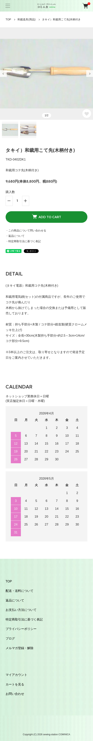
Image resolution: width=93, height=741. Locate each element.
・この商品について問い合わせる (26, 230)
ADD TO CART (46, 216)
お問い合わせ (15, 693)
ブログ (10, 638)
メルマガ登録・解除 (19, 648)
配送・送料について (19, 590)
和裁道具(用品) (26, 19)
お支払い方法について (21, 609)
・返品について (15, 235)
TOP (8, 19)
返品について (15, 600)
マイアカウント (16, 674)
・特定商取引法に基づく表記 (23, 241)
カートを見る (15, 684)
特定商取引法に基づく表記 (24, 619)
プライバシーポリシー (21, 628)
